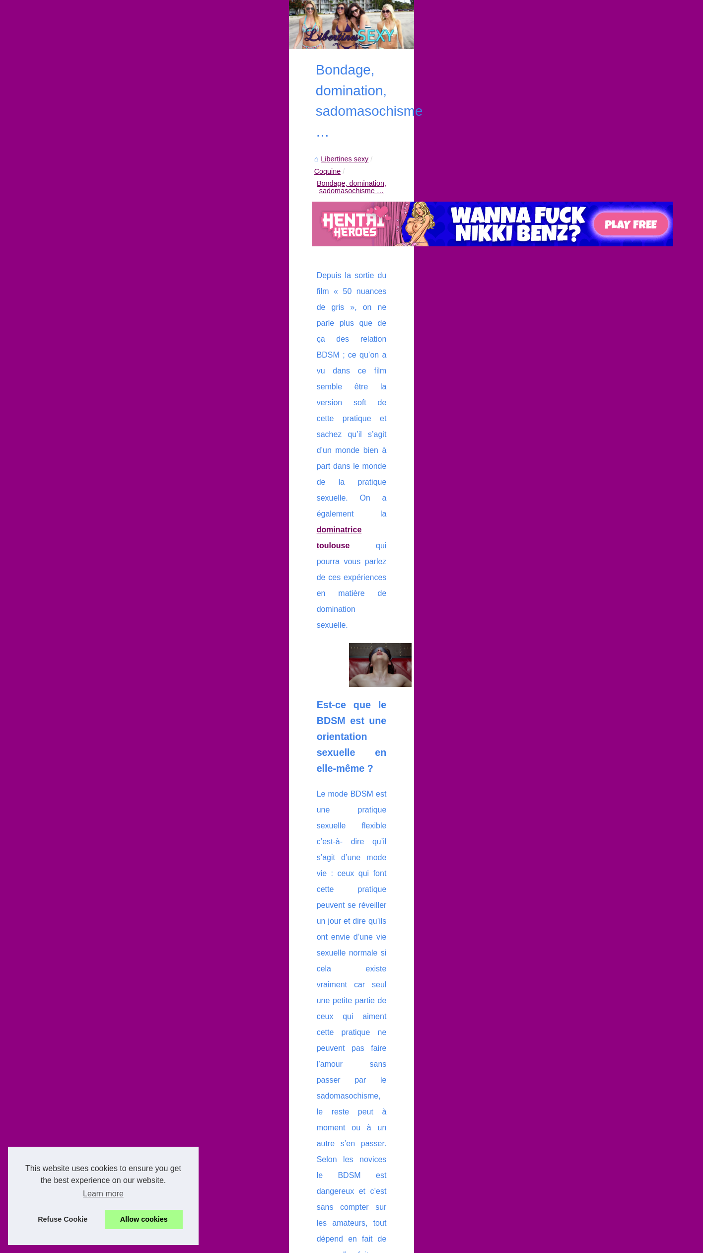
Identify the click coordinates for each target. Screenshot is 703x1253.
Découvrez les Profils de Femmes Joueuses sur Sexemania (364, 1057)
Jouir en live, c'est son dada (313, 1160)
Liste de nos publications (105, 267)
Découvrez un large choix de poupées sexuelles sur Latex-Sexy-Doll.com (385, 1091)
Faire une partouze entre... (108, 501)
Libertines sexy (236, 302)
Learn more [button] (103, 1193)
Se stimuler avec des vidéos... (113, 433)
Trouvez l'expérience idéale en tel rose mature (343, 1109)
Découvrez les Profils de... (107, 323)
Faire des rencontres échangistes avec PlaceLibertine (354, 1177)
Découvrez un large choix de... (114, 367)
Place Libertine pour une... (107, 523)
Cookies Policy (229, 1243)
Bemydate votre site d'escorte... (116, 479)
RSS (260, 1243)
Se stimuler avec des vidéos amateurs (330, 1143)
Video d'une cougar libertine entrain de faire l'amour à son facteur (292, 1004)
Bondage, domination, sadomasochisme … (372, 302)
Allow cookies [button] (144, 1219)
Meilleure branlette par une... (111, 613)
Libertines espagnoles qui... (109, 679)
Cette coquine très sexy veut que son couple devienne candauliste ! (376, 1125)
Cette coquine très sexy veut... (114, 411)
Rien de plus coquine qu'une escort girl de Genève (349, 1074)
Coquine (282, 302)
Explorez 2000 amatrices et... (112, 591)
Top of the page (292, 1243)
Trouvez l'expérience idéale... (112, 389)
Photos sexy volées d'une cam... (117, 635)
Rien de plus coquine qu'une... (114, 345)
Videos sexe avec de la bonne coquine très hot (567, 999)
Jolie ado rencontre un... (104, 657)
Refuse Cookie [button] (62, 1219)
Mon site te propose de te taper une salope (338, 1194)
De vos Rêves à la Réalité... (110, 569)
